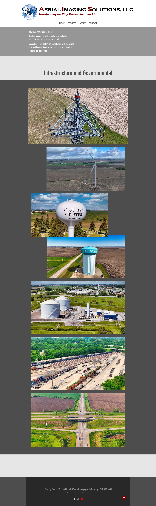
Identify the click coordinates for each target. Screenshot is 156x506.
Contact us (33, 44)
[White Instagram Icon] (78, 499)
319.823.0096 (106, 489)
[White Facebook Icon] (74, 499)
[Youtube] (82, 499)
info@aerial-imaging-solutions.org (83, 489)
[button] (72, 23)
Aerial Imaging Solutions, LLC (81, 493)
